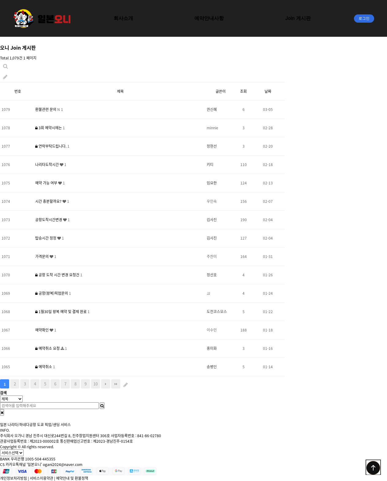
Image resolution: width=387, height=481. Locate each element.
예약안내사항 (209, 18)
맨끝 (115, 383)
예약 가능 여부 (46, 183)
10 (95, 384)
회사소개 (123, 18)
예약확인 (42, 330)
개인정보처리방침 (13, 478)
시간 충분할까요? (48, 201)
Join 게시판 (297, 18)
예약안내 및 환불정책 (72, 478)
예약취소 (44, 366)
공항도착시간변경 (49, 219)
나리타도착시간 (47, 164)
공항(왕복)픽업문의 (52, 293)
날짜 (268, 91)
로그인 (364, 18)
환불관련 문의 (46, 109)
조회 (243, 91)
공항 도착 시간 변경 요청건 (57, 275)
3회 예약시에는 (49, 128)
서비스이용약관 (41, 478)
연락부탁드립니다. (51, 146)
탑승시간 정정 (46, 238)
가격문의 (42, 256)
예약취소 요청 (48, 348)
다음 (105, 383)
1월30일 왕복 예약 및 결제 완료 (61, 311)
